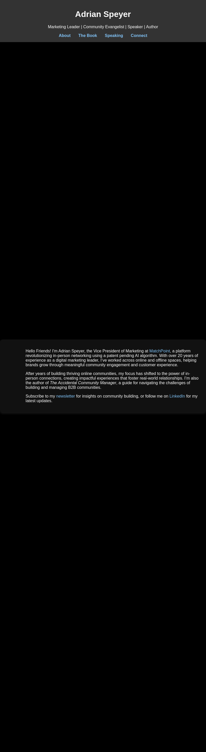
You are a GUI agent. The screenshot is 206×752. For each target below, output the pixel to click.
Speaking (114, 35)
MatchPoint (159, 351)
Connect (139, 35)
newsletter (65, 396)
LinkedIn (177, 396)
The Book (87, 35)
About (64, 35)
